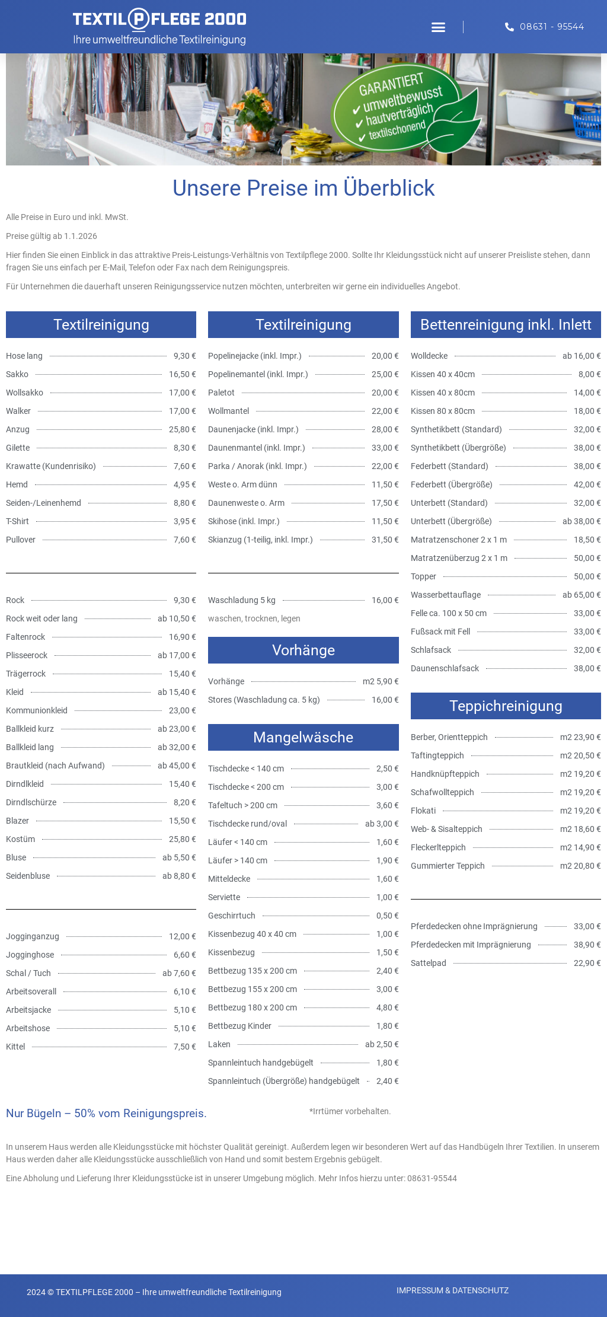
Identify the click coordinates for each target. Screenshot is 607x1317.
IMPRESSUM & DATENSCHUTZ (453, 1290)
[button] (438, 26)
